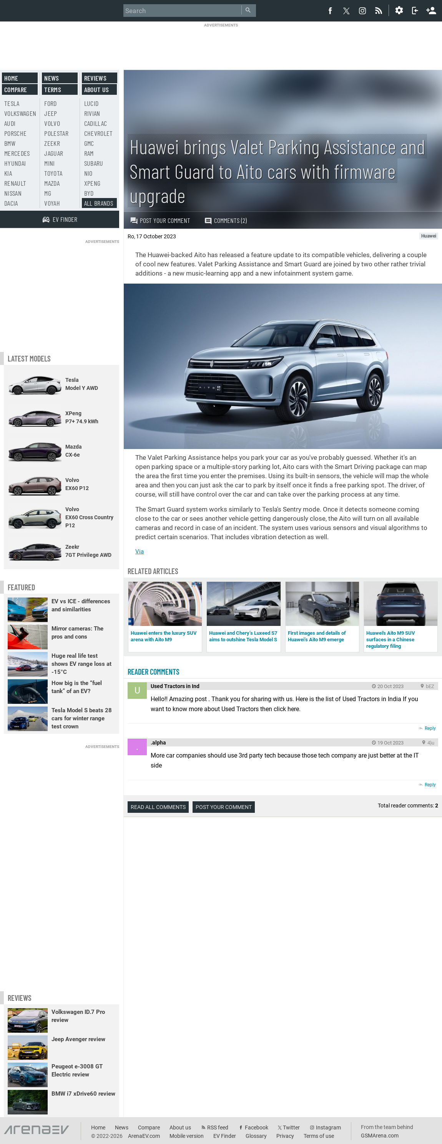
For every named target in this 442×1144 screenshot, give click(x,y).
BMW (9, 143)
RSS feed (217, 1127)
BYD (89, 193)
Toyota (53, 173)
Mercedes (17, 153)
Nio (88, 173)
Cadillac (95, 123)
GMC (89, 143)
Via (139, 551)
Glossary (256, 1136)
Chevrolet (98, 133)
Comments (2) (225, 220)
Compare (15, 89)
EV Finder (224, 1136)
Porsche (15, 133)
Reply (430, 728)
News (51, 78)
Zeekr (52, 143)
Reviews (95, 78)
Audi (9, 123)
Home (11, 78)
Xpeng (92, 183)
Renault (15, 183)
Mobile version (186, 1136)
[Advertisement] (221, 45)
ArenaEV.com (144, 1136)
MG (47, 193)
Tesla (12, 103)
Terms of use (319, 1136)
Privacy (285, 1136)
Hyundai (15, 163)
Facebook (256, 1127)
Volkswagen (20, 113)
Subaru (93, 163)
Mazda (52, 183)
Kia (8, 173)
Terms (52, 89)
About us (96, 89)
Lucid (91, 103)
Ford (50, 103)
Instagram (328, 1127)
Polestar (56, 133)
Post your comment (160, 220)
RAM (89, 153)
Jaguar (53, 153)
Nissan (13, 193)
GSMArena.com (380, 1135)
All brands (98, 203)
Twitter (291, 1127)
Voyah (52, 203)
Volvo (52, 123)
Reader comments (153, 671)
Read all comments (158, 807)
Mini (49, 163)
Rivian (92, 113)
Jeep (50, 113)
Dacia (11, 203)
